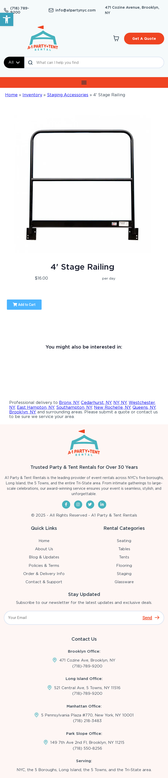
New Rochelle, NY (112, 407)
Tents (124, 557)
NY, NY (120, 402)
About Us (44, 549)
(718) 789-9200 (19, 10)
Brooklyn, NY (22, 412)
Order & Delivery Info (44, 573)
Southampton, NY (74, 407)
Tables (124, 549)
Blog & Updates (44, 557)
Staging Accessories (67, 94)
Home (11, 94)
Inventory (32, 94)
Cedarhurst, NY (96, 402)
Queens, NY (144, 407)
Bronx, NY (69, 402)
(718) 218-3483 (87, 721)
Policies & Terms (44, 565)
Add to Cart (24, 304)
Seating (124, 540)
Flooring (124, 565)
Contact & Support (44, 582)
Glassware (124, 582)
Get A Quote (144, 39)
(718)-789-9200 (87, 666)
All (14, 62)
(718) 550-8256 (87, 748)
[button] (6, 19)
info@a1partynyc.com (75, 10)
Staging (124, 573)
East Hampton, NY (35, 407)
